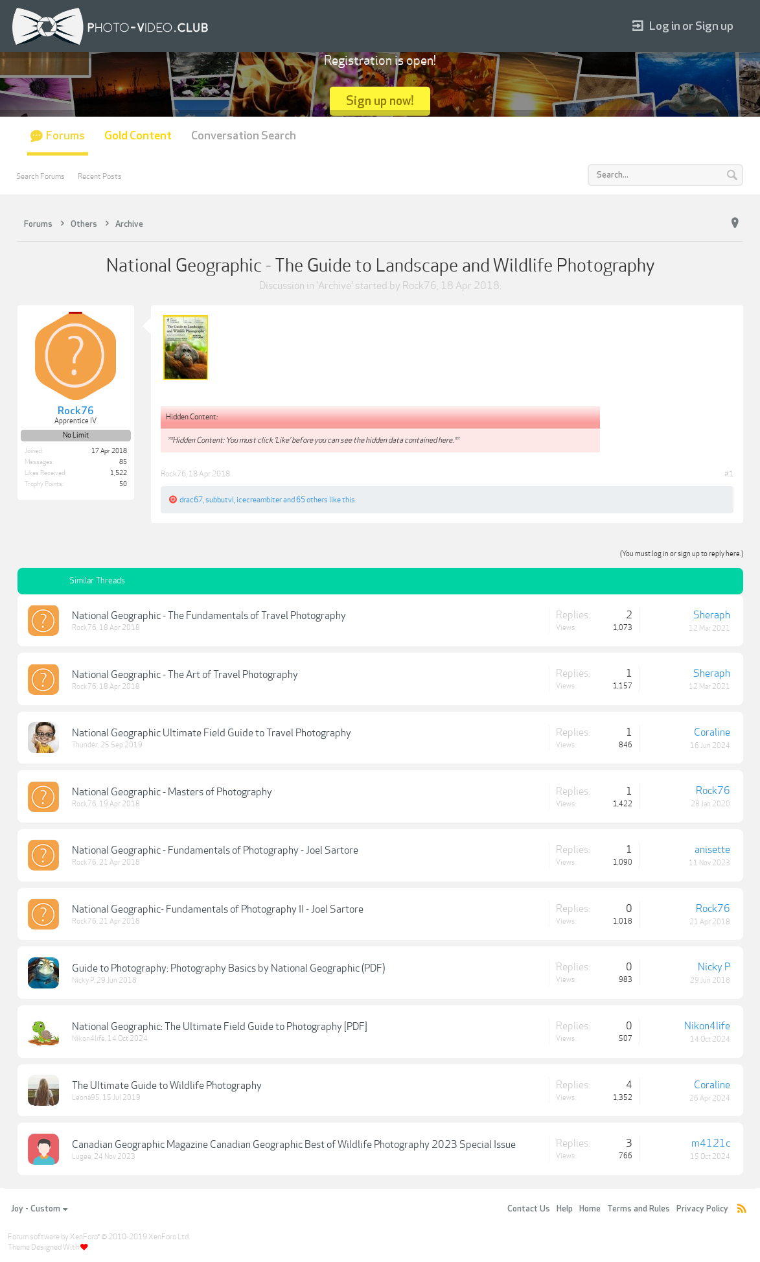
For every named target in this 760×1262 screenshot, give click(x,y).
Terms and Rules (638, 1209)
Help (565, 1209)
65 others (312, 499)
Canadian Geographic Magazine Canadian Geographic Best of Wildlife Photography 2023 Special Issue (294, 1144)
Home (590, 1209)
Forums (65, 136)
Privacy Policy (702, 1209)
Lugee (81, 1156)
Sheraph (711, 615)
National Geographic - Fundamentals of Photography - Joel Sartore (215, 850)
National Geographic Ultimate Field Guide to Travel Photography (211, 733)
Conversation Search (243, 136)
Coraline (712, 732)
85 (123, 462)
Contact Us (528, 1209)
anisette (712, 849)
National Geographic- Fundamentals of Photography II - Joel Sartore (217, 909)
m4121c (710, 1143)
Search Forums (40, 176)
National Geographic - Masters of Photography (172, 792)
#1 (728, 473)
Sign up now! (380, 100)
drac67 (191, 499)
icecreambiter (259, 499)
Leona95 (86, 1097)
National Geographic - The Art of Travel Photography (185, 674)
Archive (334, 285)
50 (123, 484)
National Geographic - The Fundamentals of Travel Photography (209, 615)
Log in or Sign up (682, 26)
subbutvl (219, 499)
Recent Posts (100, 176)
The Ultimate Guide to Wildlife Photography (167, 1085)
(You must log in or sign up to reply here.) (681, 554)
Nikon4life (88, 1038)
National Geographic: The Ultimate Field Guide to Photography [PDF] (219, 1026)
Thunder (85, 745)
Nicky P (83, 980)
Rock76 (419, 285)
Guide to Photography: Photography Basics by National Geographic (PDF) (228, 968)
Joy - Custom (39, 1209)
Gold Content (138, 136)
